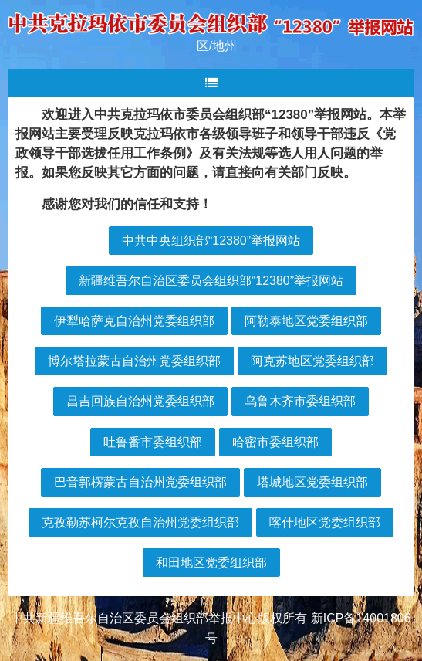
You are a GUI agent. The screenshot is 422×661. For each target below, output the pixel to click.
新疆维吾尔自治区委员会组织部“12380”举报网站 (211, 280)
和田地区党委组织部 (211, 562)
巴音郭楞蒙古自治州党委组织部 (140, 482)
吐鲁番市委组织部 (152, 442)
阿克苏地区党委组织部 (312, 361)
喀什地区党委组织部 (324, 522)
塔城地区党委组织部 (312, 482)
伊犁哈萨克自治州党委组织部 (134, 320)
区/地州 (217, 46)
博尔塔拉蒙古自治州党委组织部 (134, 361)
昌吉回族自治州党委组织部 (140, 401)
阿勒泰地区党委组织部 (306, 320)
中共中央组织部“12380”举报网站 (211, 240)
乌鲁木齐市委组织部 (300, 401)
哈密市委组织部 (275, 442)
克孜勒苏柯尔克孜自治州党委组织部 (140, 522)
